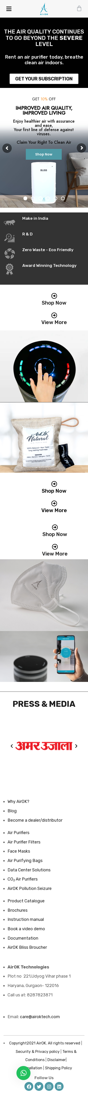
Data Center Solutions (29, 870)
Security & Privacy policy (38, 1051)
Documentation (23, 938)
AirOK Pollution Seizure (30, 888)
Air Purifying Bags (25, 860)
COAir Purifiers (23, 879)
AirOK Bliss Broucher (27, 947)
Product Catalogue (26, 901)
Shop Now (43, 154)
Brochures (17, 910)
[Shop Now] (54, 296)
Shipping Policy (58, 1068)
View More (54, 322)
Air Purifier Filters (24, 842)
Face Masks (19, 851)
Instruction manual (26, 919)
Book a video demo (26, 928)
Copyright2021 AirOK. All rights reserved (44, 1043)
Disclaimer (56, 1060)
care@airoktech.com (40, 1016)
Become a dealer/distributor (35, 820)
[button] (11, 746)
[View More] (54, 315)
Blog (12, 810)
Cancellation (31, 1068)
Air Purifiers (18, 832)
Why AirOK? (18, 801)
